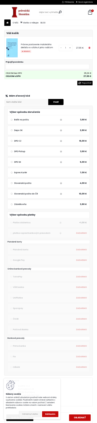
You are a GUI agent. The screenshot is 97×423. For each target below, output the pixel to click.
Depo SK (18, 130)
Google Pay (19, 260)
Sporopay (18, 308)
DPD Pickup (19, 151)
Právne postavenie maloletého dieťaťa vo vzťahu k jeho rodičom (37, 46)
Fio (14, 356)
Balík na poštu (21, 119)
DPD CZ (17, 140)
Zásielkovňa (20, 204)
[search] (60, 12)
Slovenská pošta (22, 183)
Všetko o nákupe (29, 22)
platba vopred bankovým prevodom (37, 233)
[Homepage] (7, 23)
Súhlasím (50, 414)
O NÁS (15, 22)
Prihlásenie (69, 2)
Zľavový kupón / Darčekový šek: (27, 96)
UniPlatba (18, 297)
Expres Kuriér (20, 172)
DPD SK (17, 162)
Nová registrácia (85, 2)
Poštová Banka (20, 329)
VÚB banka (18, 287)
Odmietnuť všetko (30, 414)
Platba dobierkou (37, 222)
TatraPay (17, 276)
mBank (16, 367)
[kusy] (65, 48)
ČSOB (16, 318)
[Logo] (21, 12)
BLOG (43, 22)
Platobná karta (20, 249)
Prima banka (19, 345)
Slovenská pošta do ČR (26, 193)
